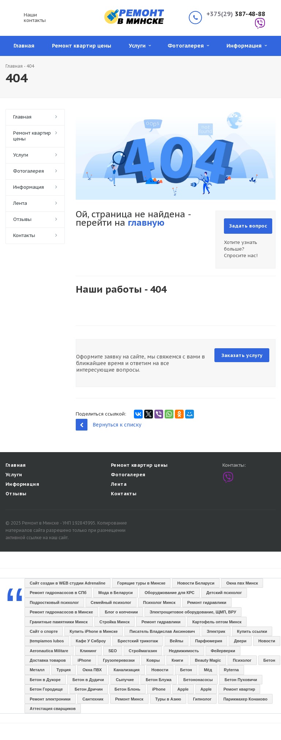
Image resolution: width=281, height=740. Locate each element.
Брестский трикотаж (138, 641)
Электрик (216, 631)
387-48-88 (235, 14)
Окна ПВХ (92, 670)
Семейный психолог (111, 602)
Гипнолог (202, 699)
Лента (20, 203)
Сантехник (92, 699)
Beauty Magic (208, 660)
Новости (266, 641)
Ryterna (231, 670)
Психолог (242, 660)
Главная (24, 45)
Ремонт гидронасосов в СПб (58, 592)
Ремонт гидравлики (206, 602)
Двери (240, 641)
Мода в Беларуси (115, 592)
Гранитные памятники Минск (58, 622)
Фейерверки (223, 651)
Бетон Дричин (89, 689)
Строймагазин (143, 651)
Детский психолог (224, 592)
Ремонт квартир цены (81, 45)
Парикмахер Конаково (245, 699)
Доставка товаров (48, 660)
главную (146, 222)
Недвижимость (184, 651)
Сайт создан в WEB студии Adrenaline (67, 583)
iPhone (84, 660)
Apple (183, 689)
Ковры (153, 660)
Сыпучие (125, 679)
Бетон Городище (46, 689)
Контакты (24, 235)
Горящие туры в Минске (141, 583)
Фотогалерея (188, 45)
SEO (112, 651)
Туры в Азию (168, 699)
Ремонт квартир (239, 689)
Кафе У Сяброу (91, 641)
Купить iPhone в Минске (93, 631)
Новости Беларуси (195, 583)
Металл (37, 670)
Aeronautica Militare (49, 651)
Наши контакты (35, 17)
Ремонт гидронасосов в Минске (61, 612)
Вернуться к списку (108, 424)
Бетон (269, 660)
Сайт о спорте (44, 631)
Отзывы (22, 219)
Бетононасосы (198, 679)
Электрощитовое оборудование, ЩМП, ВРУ (193, 612)
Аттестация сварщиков (53, 708)
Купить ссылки (252, 631)
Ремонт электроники (50, 699)
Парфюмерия (208, 641)
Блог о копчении (121, 612)
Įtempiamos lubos (47, 641)
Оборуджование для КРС (169, 592)
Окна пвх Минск (242, 583)
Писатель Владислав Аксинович (162, 631)
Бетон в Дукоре (45, 679)
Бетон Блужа (159, 679)
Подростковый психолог (54, 602)
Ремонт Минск (129, 699)
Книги (177, 660)
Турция (63, 670)
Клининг (88, 651)
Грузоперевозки (119, 660)
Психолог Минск (159, 602)
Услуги (140, 45)
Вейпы (176, 641)
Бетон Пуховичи (241, 679)
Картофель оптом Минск (216, 622)
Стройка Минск (115, 622)
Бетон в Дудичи (88, 679)
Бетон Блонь (127, 689)
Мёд (208, 670)
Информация (246, 45)
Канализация (127, 670)
